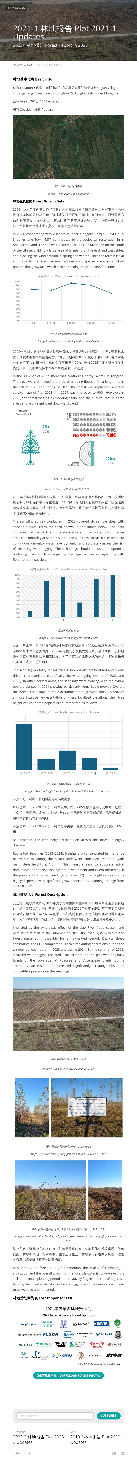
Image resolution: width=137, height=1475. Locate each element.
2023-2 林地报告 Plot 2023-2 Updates (39, 1439)
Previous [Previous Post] (19, 1432)
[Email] (122, 1453)
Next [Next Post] (74, 1432)
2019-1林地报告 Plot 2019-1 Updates (97, 1439)
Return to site (16, 8)
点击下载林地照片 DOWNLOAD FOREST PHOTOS (68, 1376)
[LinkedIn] (114, 1453)
